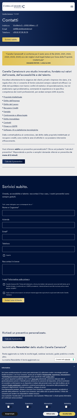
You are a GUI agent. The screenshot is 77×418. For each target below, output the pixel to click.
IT (36, 402)
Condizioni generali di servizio (64, 409)
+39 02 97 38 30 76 (20, 32)
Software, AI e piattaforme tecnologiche (21, 130)
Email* (38, 234)
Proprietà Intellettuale (13, 97)
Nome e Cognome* (38, 210)
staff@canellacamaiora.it (22, 29)
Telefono (38, 246)
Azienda (38, 222)
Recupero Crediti (11, 108)
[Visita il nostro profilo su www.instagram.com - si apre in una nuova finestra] (44, 396)
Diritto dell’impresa (12, 101)
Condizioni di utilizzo (44, 409)
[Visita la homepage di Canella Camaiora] (14, 6)
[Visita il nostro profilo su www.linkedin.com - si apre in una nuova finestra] (31, 396)
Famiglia (7, 111)
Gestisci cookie (19, 409)
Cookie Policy (7, 409)
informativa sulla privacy (19, 279)
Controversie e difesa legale (15, 115)
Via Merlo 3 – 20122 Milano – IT (25, 25)
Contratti (7, 122)
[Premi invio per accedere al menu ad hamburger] (72, 6)
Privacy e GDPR (10, 126)
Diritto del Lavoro (11, 104)
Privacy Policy (30, 409)
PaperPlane (34, 413)
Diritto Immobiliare (11, 119)
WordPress (52, 413)
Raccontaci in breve (38, 268)
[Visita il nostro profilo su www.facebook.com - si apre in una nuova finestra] (38, 396)
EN (40, 402)
